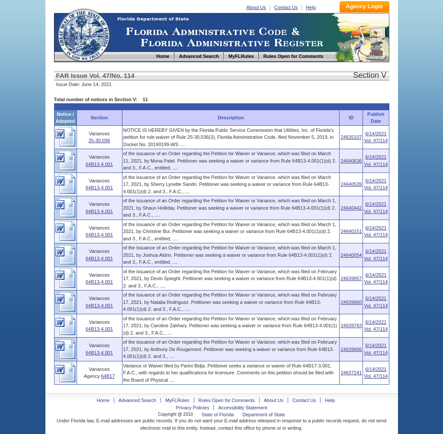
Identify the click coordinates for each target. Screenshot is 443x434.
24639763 (351, 325)
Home (83, 34)
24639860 (351, 302)
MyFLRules (177, 400)
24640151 (351, 231)
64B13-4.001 (99, 164)
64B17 (108, 376)
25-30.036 (99, 140)
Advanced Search (137, 400)
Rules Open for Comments (227, 400)
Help (311, 7)
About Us (256, 7)
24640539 (351, 184)
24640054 (351, 255)
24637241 (351, 372)
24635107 (351, 137)
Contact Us (286, 7)
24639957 (351, 278)
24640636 (351, 160)
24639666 (351, 349)
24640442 (351, 208)
